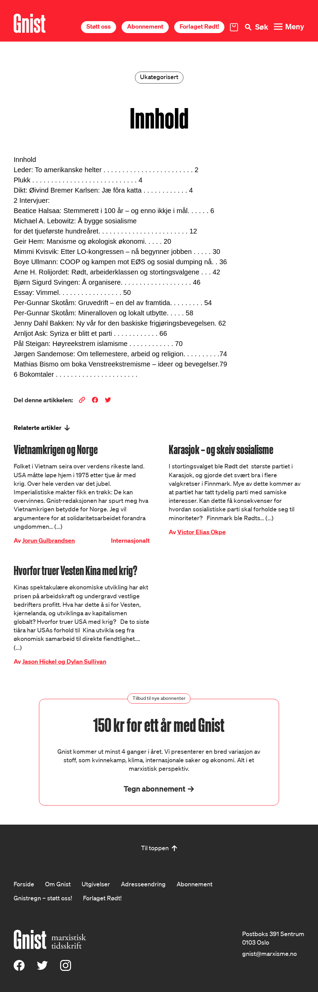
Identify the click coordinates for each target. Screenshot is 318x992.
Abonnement (145, 26)
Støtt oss (98, 26)
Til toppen (155, 848)
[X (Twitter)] (42, 968)
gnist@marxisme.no (269, 953)
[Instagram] (65, 968)
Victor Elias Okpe (201, 532)
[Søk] (256, 27)
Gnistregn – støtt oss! (43, 898)
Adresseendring (143, 884)
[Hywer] (29, 23)
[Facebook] (19, 968)
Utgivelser (96, 884)
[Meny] (289, 26)
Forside (24, 884)
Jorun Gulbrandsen (48, 540)
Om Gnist (58, 884)
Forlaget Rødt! (199, 26)
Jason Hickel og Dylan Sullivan (64, 661)
